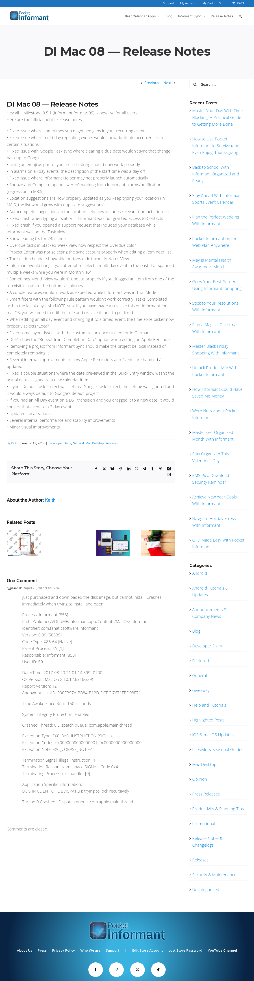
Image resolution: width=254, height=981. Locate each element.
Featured (200, 660)
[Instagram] (116, 969)
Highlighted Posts (208, 720)
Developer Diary (60, 443)
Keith (14, 443)
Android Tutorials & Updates (210, 591)
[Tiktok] (159, 969)
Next (167, 82)
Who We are (90, 950)
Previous (151, 82)
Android (199, 573)
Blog (196, 631)
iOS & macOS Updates (213, 734)
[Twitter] (137, 969)
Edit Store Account (147, 950)
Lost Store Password (185, 950)
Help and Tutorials (209, 705)
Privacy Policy (63, 950)
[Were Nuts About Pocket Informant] (24, 532)
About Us (24, 950)
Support (112, 950)
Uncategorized (205, 889)
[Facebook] (95, 969)
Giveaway (201, 690)
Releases (111, 443)
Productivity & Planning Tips (218, 808)
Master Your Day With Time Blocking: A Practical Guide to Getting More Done (217, 117)
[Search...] (218, 84)
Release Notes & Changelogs (207, 842)
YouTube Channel (222, 950)
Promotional (203, 823)
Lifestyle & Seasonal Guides (217, 749)
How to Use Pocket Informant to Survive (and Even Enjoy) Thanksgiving (215, 145)
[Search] (195, 84)
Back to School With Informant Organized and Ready (215, 173)
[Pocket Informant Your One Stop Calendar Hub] (113, 532)
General (78, 443)
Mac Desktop (94, 443)
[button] (240, 16)
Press (42, 950)
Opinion (199, 779)
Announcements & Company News (209, 613)
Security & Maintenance (214, 874)
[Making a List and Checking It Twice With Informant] (158, 532)
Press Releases (206, 794)
